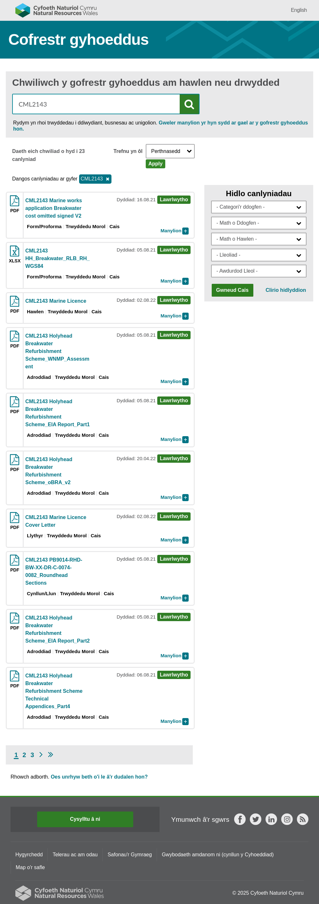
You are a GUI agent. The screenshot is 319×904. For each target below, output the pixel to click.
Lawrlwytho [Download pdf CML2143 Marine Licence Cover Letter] (174, 516)
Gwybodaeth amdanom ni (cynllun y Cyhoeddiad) (218, 854)
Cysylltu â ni (85, 819)
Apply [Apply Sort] (155, 163)
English (299, 10)
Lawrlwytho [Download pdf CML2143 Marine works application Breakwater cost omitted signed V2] (174, 199)
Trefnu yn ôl (128, 151)
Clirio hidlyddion (286, 290)
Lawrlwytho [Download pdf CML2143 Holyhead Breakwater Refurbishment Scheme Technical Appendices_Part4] (174, 674)
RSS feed (302, 819)
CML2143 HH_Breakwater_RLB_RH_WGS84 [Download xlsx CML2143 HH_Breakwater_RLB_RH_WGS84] (57, 258)
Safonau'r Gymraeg (130, 854)
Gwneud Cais (232, 290)
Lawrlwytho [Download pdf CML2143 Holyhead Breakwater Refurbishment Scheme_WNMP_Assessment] (174, 335)
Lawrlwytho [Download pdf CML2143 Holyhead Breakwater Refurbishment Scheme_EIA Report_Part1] (174, 400)
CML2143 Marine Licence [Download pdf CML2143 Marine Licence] (55, 301)
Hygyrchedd (29, 854)
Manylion (170, 230)
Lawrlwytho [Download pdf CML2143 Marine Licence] (174, 300)
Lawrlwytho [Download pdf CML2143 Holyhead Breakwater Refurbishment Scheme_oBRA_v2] (174, 458)
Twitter (255, 819)
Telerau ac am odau (75, 854)
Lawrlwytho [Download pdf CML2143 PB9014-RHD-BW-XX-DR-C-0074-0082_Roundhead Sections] (174, 559)
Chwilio (189, 104)
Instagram (287, 819)
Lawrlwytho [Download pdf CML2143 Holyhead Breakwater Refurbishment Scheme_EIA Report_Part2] (174, 617)
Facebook (240, 819)
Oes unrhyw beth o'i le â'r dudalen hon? (99, 777)
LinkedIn (271, 819)
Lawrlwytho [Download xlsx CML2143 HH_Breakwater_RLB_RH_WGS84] (174, 249)
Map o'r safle (30, 867)
